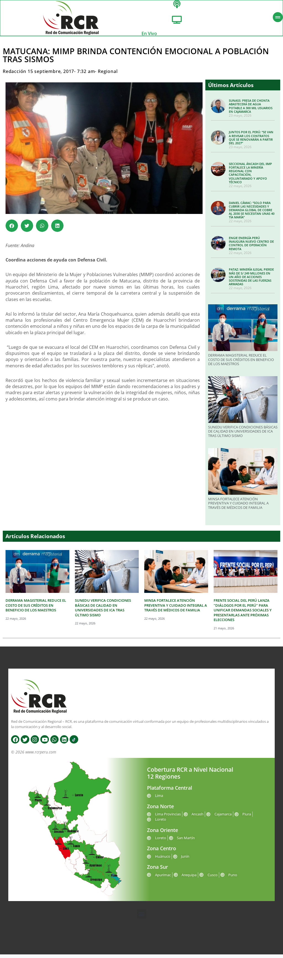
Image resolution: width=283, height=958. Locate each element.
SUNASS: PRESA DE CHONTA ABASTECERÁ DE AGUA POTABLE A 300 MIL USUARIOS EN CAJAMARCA (250, 109)
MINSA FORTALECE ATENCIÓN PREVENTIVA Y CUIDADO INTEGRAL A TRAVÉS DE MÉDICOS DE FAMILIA (238, 507)
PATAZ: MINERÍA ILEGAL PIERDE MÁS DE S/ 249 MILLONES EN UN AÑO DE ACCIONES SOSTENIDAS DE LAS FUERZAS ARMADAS (251, 280)
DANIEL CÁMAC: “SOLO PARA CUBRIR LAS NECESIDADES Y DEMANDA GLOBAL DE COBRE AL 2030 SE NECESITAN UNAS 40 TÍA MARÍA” (251, 213)
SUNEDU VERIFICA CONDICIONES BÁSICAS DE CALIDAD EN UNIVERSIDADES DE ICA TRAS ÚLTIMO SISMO (242, 435)
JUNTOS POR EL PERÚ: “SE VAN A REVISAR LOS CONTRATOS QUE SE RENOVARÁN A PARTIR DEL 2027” (251, 141)
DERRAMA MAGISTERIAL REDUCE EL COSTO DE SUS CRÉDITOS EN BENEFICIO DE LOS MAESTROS (241, 363)
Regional (107, 75)
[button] (12, 229)
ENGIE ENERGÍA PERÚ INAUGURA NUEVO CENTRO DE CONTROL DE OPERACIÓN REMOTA (251, 247)
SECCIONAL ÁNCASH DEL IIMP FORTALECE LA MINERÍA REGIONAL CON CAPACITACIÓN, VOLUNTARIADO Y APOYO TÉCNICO (250, 176)
